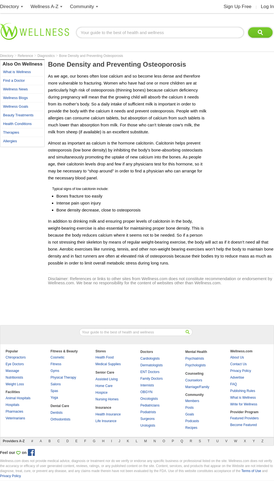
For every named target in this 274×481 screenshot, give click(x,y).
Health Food (104, 357)
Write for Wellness (243, 404)
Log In (267, 6)
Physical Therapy (63, 377)
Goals (189, 414)
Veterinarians (15, 418)
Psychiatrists (194, 358)
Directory (9, 6)
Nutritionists (14, 377)
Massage (12, 371)
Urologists (147, 425)
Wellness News (15, 89)
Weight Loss (15, 384)
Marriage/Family (197, 387)
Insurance (103, 408)
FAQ (233, 384)
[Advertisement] (22, 233)
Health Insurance (108, 414)
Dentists (57, 413)
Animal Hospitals (18, 398)
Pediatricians (150, 405)
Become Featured (243, 425)
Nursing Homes (107, 399)
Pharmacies (14, 411)
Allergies (10, 141)
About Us (237, 357)
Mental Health (196, 352)
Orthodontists (60, 419)
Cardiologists (150, 358)
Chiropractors (16, 357)
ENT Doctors (149, 372)
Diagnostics (46, 56)
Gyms (55, 371)
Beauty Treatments (18, 115)
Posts (189, 408)
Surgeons (147, 419)
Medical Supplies (108, 364)
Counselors (193, 380)
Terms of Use (251, 471)
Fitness (56, 364)
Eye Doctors (15, 364)
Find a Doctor (14, 80)
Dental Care (60, 406)
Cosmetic (57, 357)
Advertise (237, 377)
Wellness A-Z (45, 6)
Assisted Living (106, 379)
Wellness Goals (15, 106)
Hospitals (12, 405)
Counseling (194, 374)
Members (192, 401)
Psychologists (195, 365)
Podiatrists (148, 412)
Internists (147, 385)
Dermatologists (151, 365)
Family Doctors (151, 379)
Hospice (101, 393)
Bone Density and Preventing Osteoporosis (91, 56)
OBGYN (146, 392)
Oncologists (149, 399)
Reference (26, 56)
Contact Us (238, 364)
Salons (56, 384)
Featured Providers (244, 418)
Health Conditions (17, 124)
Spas (54, 391)
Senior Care (104, 372)
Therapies (11, 132)
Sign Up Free (237, 6)
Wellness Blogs (15, 98)
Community (82, 6)
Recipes (191, 428)
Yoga (54, 398)
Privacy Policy (240, 371)
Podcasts (192, 421)
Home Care (103, 386)
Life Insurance (105, 421)
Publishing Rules (242, 391)
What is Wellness (17, 72)
